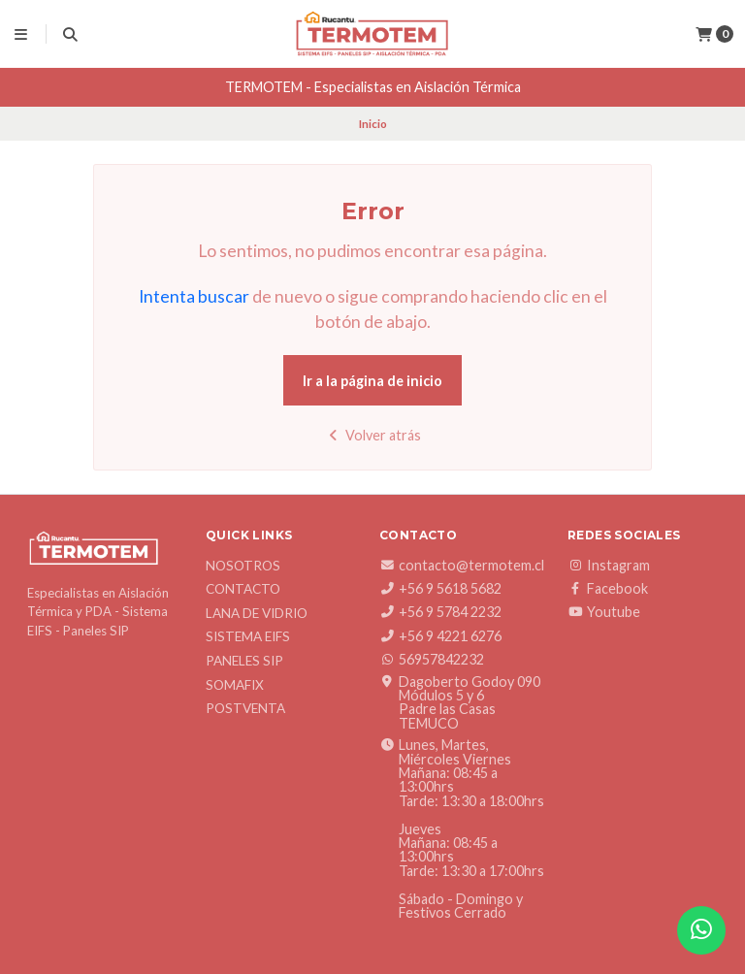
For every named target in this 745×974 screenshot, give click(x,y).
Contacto (243, 590)
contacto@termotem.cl (461, 565)
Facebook (607, 589)
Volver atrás (373, 435)
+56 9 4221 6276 (440, 636)
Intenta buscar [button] (194, 296)
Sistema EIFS (248, 637)
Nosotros (243, 566)
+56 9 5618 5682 (440, 589)
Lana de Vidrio (257, 614)
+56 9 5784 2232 (440, 612)
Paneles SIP (244, 661)
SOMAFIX (235, 686)
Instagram (608, 565)
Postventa (245, 709)
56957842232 (431, 659)
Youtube (603, 612)
